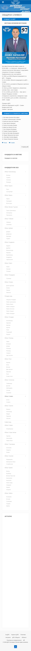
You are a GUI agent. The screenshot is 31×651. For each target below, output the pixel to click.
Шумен (8, 487)
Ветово (8, 367)
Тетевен (8, 271)
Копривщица (9, 428)
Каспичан (8, 480)
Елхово (8, 499)
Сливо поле (9, 376)
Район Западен (10, 313)
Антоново (8, 447)
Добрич (8, 231)
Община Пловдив (11, 299)
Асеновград (9, 320)
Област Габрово (9, 218)
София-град (8, 422)
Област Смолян (9, 405)
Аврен (8, 198)
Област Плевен (9, 282)
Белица (8, 175)
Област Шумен (9, 467)
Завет (7, 341)
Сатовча (8, 180)
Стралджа (9, 501)
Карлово (8, 323)
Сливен (8, 402)
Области (24, 637)
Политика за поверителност (14, 640)
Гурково (8, 436)
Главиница (9, 383)
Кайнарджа (9, 388)
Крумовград (9, 255)
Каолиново (9, 478)
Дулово (8, 385)
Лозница (8, 348)
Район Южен (9, 304)
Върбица (8, 473)
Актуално (8, 637)
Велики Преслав (10, 475)
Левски (8, 290)
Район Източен (10, 309)
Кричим (8, 325)
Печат (4, 142)
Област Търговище (10, 444)
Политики (23, 634)
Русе (7, 374)
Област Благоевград (10, 171)
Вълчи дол (9, 203)
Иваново (8, 371)
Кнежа (8, 288)
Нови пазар (9, 482)
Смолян (8, 418)
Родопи (8, 334)
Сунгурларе (9, 191)
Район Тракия (10, 311)
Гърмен (8, 177)
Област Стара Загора (10, 432)
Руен (7, 189)
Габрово (8, 222)
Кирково (8, 252)
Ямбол (8, 506)
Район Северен (10, 306)
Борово (8, 362)
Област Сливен (9, 396)
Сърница (8, 278)
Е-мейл (12, 142)
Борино (8, 409)
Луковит (8, 269)
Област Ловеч (8, 263)
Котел (7, 399)
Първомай (9, 332)
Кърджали (9, 257)
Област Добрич (9, 228)
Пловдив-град (8, 296)
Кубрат (8, 346)
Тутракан (8, 392)
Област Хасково (9, 456)
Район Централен (11, 302)
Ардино (8, 245)
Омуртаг (8, 450)
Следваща (24, 146)
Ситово (8, 390)
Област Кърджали (9, 242)
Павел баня (9, 440)
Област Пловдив (9, 317)
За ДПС (7, 634)
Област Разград (9, 338)
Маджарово (9, 459)
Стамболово (9, 464)
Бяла (7, 364)
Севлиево (9, 224)
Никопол (8, 292)
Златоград (9, 411)
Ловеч (8, 266)
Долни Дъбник (10, 285)
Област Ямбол (8, 493)
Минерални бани (10, 461)
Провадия (9, 201)
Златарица (9, 212)
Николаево (9, 438)
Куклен (8, 327)
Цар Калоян (9, 355)
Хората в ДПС (15, 634)
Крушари (8, 236)
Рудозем (8, 416)
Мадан (8, 414)
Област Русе (8, 359)
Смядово (8, 485)
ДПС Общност (16, 637)
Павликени (9, 215)
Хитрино (8, 489)
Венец (8, 471)
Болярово (8, 496)
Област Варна (8, 195)
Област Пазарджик (10, 275)
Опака (8, 452)
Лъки (7, 329)
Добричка (8, 234)
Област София (9, 425)
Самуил (8, 353)
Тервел (8, 238)
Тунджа (8, 503)
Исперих (8, 344)
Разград (8, 350)
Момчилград (9, 250)
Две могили (9, 369)
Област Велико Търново (11, 207)
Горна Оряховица (11, 210)
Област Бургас (8, 185)
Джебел (8, 248)
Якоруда (8, 182)
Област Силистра (9, 380)
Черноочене (9, 259)
